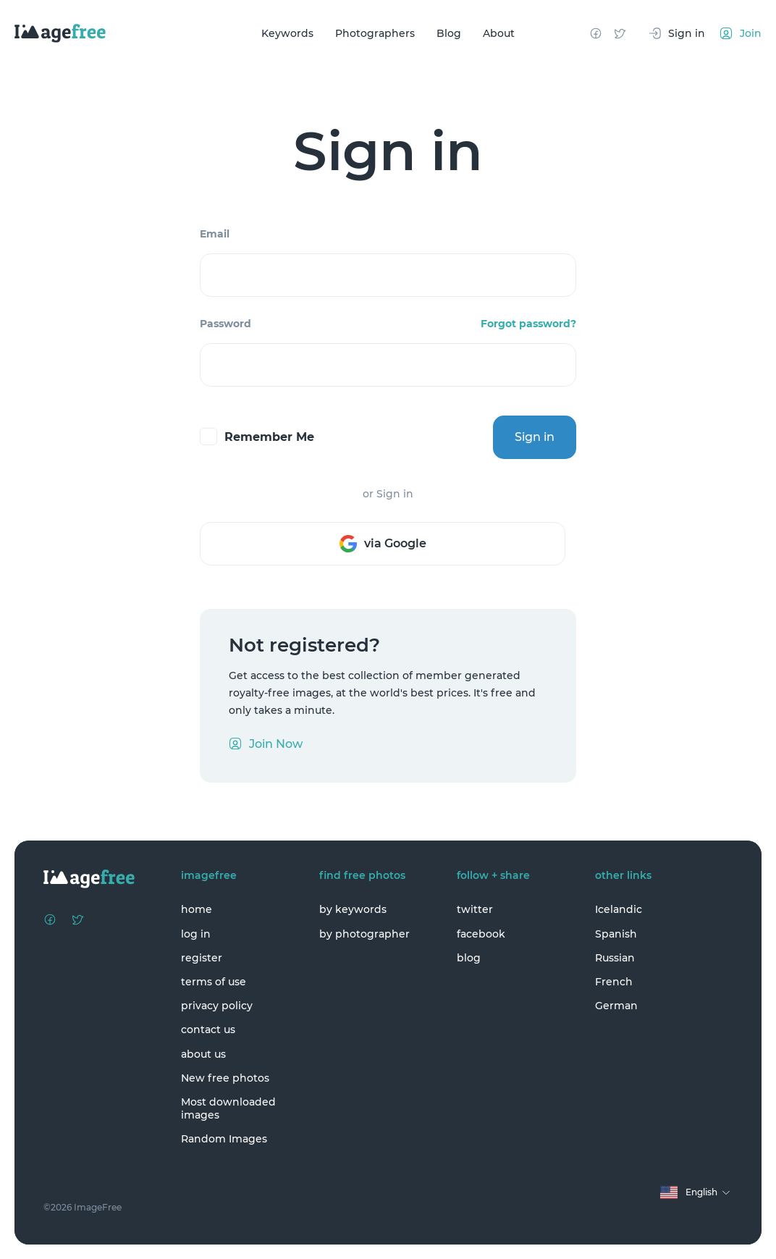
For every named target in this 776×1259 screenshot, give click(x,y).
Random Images (224, 1138)
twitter (475, 909)
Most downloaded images (228, 1108)
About (499, 33)
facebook (481, 933)
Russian (615, 957)
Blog (448, 33)
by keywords (353, 909)
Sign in (534, 437)
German (616, 1005)
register (201, 957)
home (196, 909)
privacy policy (217, 1005)
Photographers (375, 33)
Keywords (287, 33)
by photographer (364, 933)
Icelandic (618, 909)
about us (203, 1054)
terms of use (213, 981)
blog (469, 957)
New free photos (225, 1078)
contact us (208, 1029)
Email (214, 234)
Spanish (616, 933)
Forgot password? (528, 324)
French (614, 981)
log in (196, 933)
